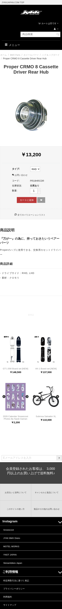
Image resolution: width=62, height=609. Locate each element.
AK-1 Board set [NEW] (46, 368)
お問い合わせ (20, 175)
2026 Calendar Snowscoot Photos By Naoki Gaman (15, 417)
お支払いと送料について (16, 492)
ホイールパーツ (31, 55)
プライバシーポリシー (14, 588)
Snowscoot (8, 530)
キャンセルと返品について (47, 492)
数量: (14, 190)
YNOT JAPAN (9, 554)
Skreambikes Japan (12, 563)
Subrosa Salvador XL (46, 416)
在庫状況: (17, 185)
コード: (16, 180)
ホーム (3, 55)
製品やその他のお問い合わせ (47, 509)
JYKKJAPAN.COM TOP (13, 2)
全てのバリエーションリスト (31, 215)
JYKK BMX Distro (11, 538)
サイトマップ (9, 605)
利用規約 (7, 597)
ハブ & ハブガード (51, 55)
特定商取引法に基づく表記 (16, 580)
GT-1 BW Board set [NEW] (15, 368)
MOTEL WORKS (11, 546)
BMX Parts (15, 55)
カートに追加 (27, 200)
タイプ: (16, 169)
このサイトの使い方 (16, 509)
